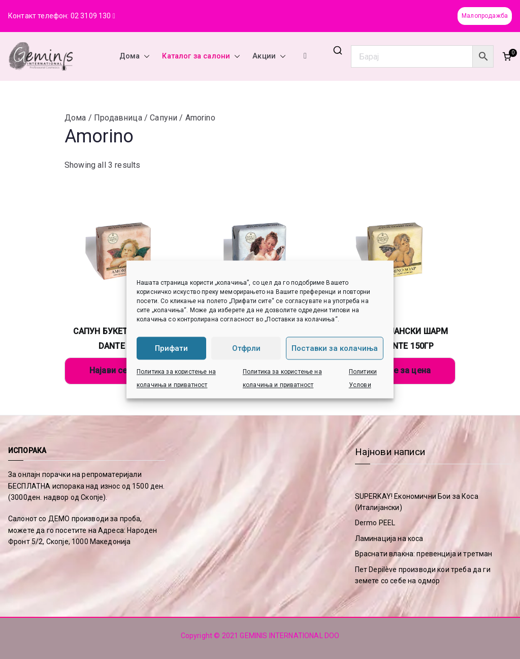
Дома (134, 56)
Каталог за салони (201, 56)
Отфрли (246, 348)
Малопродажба (485, 15)
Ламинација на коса (389, 538)
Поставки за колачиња (334, 348)
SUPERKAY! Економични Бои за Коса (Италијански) (416, 502)
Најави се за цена (124, 370)
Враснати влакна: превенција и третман (424, 554)
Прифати (171, 348)
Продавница (118, 118)
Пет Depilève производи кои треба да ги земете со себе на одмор (423, 575)
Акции (269, 56)
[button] (145, 56)
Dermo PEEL (375, 523)
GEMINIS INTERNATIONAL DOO (289, 636)
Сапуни (163, 118)
